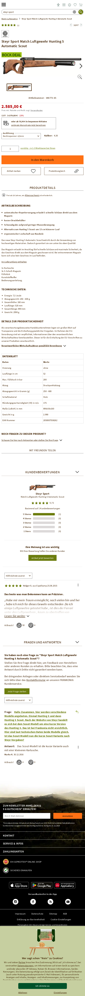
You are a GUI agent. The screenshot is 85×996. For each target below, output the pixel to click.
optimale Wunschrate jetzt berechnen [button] (28, 125)
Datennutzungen (25, 965)
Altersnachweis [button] (32, 195)
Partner (22, 962)
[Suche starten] (80, 12)
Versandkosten (36, 110)
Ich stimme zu (43, 985)
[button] (4, 66)
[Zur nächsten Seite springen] (71, 25)
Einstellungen (60, 992)
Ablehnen (22, 992)
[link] (64, 5)
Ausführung (8, 133)
